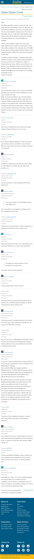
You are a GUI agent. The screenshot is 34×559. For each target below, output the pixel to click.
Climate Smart (5, 512)
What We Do (4, 506)
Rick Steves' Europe (17, 2)
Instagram (23, 546)
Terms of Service (6, 558)
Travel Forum (10, 7)
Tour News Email (6, 527)
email (2, 546)
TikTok (18, 550)
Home (3, 7)
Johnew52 (13, 81)
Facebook (18, 546)
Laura (11, 252)
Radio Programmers (23, 527)
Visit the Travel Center (23, 512)
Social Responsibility (7, 510)
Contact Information (7, 504)
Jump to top (29, 490)
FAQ (18, 504)
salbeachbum (11, 135)
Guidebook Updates (23, 514)
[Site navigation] (2, 2)
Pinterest (23, 550)
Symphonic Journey (23, 530)
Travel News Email (6, 525)
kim (11, 235)
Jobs (2, 514)
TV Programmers (22, 525)
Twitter (28, 550)
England (17, 7)
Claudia (12, 154)
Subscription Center (7, 528)
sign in (27, 9)
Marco (11, 191)
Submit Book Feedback (24, 516)
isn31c (11, 311)
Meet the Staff (5, 508)
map (2, 550)
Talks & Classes (21, 510)
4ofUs (9, 19)
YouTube (28, 546)
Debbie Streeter (11, 174)
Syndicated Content (23, 528)
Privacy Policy (16, 558)
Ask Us (19, 508)
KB (8, 291)
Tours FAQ (20, 506)
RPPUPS (9, 448)
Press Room (20, 532)
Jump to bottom (28, 16)
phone (7, 546)
